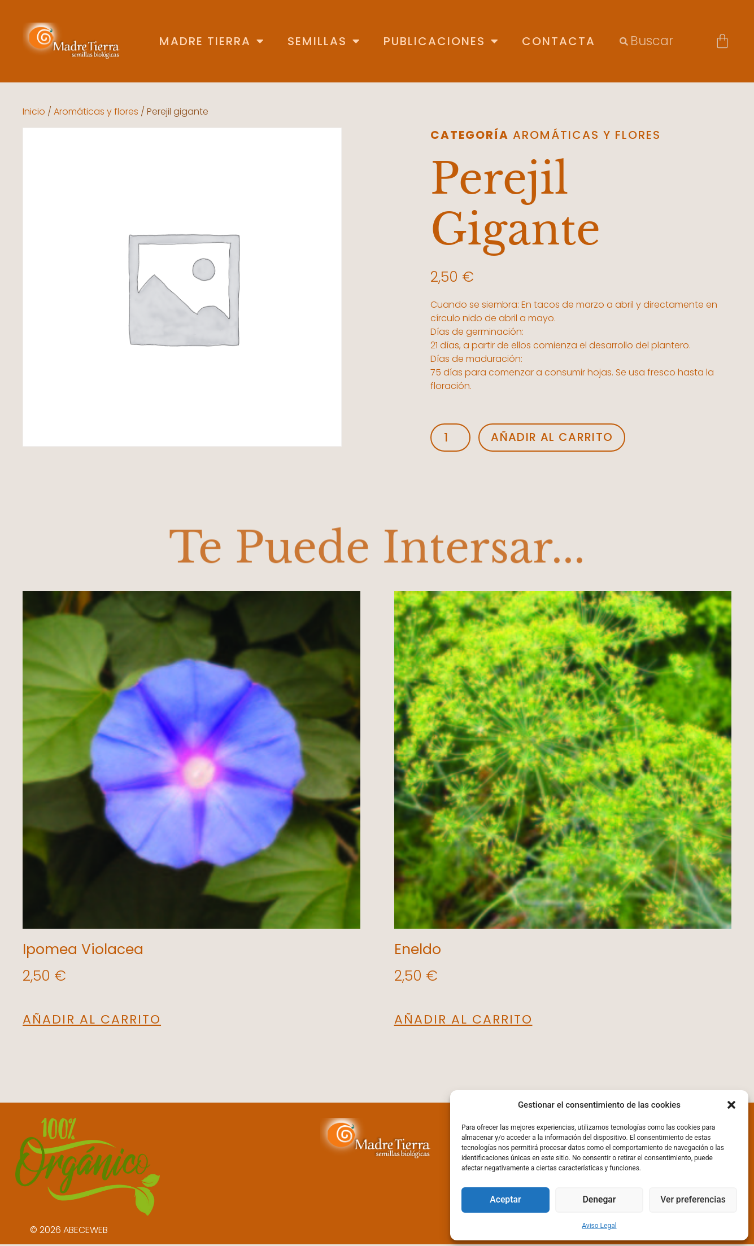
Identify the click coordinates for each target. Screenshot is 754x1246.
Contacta (558, 41)
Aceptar (506, 1200)
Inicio (34, 111)
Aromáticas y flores (96, 111)
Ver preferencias (693, 1200)
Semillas (324, 41)
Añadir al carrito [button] (92, 1021)
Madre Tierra (212, 41)
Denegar (599, 1200)
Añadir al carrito (561, 438)
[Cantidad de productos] (453, 438)
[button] (731, 1105)
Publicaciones (441, 41)
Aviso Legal (599, 1226)
